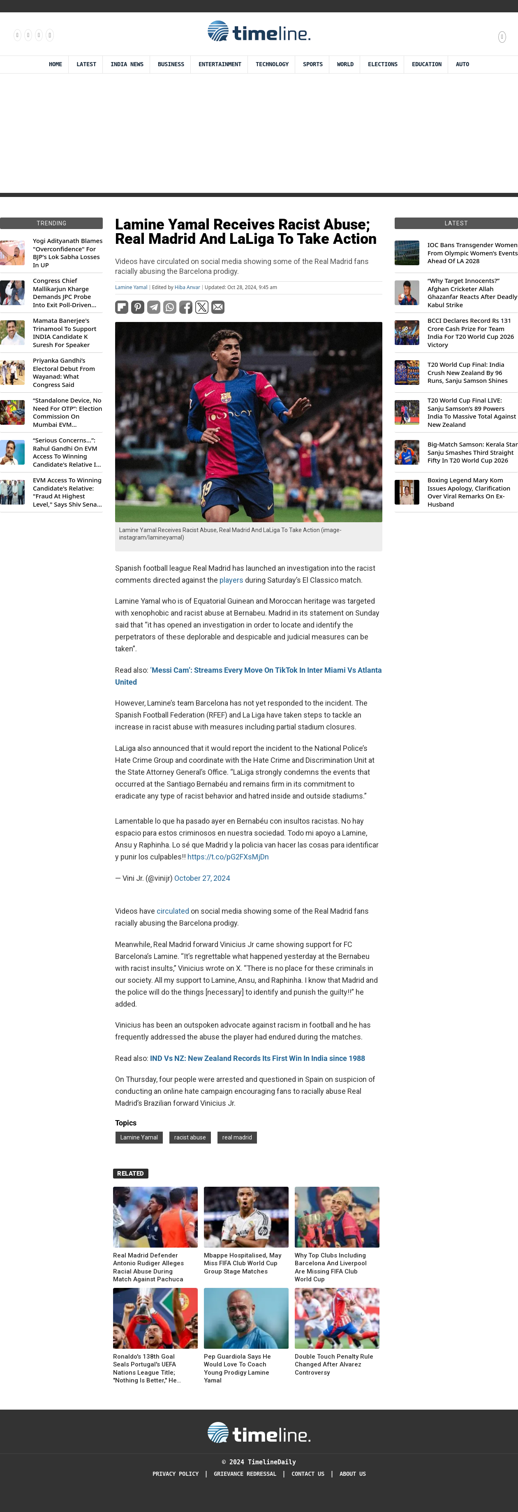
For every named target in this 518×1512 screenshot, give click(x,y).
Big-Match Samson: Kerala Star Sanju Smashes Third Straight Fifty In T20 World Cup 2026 (473, 452)
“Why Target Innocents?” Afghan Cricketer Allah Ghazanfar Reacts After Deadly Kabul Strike (472, 293)
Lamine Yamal (131, 287)
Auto (462, 64)
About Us (353, 1474)
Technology (272, 64)
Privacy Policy (176, 1474)
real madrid (237, 1137)
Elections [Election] (383, 64)
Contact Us (307, 1474)
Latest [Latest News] (86, 64)
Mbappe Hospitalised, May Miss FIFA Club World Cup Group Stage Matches (242, 1263)
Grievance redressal (245, 1474)
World (345, 64)
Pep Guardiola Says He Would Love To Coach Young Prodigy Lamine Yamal (237, 1369)
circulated (173, 911)
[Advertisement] (259, 135)
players (231, 580)
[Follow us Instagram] (27, 35)
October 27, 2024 (202, 878)
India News (127, 64)
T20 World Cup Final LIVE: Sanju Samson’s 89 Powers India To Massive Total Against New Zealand (472, 412)
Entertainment (220, 64)
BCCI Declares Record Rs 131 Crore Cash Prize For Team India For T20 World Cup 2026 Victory (471, 333)
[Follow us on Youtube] (49, 35)
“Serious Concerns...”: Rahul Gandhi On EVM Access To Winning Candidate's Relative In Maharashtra (66, 452)
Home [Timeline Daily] (55, 64)
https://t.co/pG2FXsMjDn (228, 856)
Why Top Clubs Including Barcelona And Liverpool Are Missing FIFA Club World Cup (331, 1267)
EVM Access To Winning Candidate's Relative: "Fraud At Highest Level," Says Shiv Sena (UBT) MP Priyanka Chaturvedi (67, 492)
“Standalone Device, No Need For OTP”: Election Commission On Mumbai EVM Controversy (67, 412)
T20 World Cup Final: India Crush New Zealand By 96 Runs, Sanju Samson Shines (468, 372)
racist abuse (190, 1137)
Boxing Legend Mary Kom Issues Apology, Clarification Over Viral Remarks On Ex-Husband (469, 492)
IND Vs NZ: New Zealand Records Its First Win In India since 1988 (257, 1058)
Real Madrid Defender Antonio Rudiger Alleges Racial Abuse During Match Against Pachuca (148, 1267)
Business (171, 64)
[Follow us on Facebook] (16, 35)
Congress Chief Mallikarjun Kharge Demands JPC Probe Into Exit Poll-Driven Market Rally (62, 293)
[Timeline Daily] (259, 1432)
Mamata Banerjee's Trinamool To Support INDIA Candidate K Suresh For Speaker (65, 333)
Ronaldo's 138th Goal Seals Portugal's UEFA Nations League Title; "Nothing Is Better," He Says (145, 1369)
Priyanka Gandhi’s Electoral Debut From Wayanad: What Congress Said (64, 373)
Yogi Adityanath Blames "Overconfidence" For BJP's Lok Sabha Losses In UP (67, 253)
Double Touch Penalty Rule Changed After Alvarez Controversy (334, 1364)
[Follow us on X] (38, 35)
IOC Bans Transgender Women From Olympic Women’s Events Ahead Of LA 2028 (473, 253)
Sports (313, 64)
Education (427, 64)
